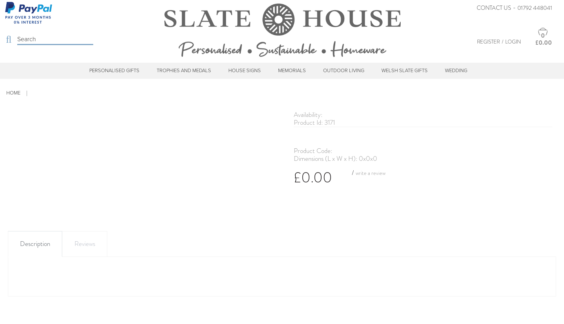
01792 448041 (534, 8)
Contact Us (494, 8)
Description (35, 244)
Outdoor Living (343, 70)
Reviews (84, 244)
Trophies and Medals (184, 70)
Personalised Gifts (114, 70)
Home (13, 93)
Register (488, 42)
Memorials (292, 70)
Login (513, 42)
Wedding (456, 70)
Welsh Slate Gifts (404, 70)
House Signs (244, 70)
